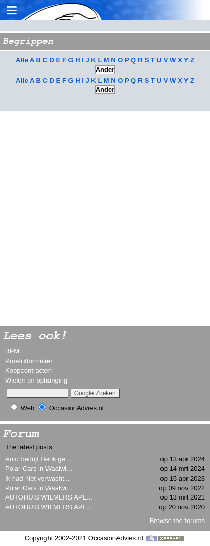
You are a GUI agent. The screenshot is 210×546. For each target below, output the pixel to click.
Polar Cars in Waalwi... (38, 468)
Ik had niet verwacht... (37, 478)
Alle (22, 60)
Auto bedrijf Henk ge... (38, 459)
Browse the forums (177, 521)
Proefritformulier (28, 361)
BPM (12, 351)
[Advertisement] (105, 218)
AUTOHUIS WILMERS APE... (48, 497)
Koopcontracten (28, 370)
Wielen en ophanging (36, 380)
